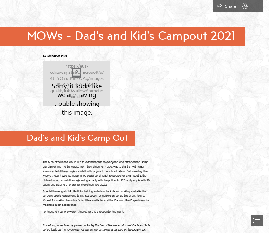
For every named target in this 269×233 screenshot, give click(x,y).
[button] (226, 6)
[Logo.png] (77, 83)
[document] (134, 116)
